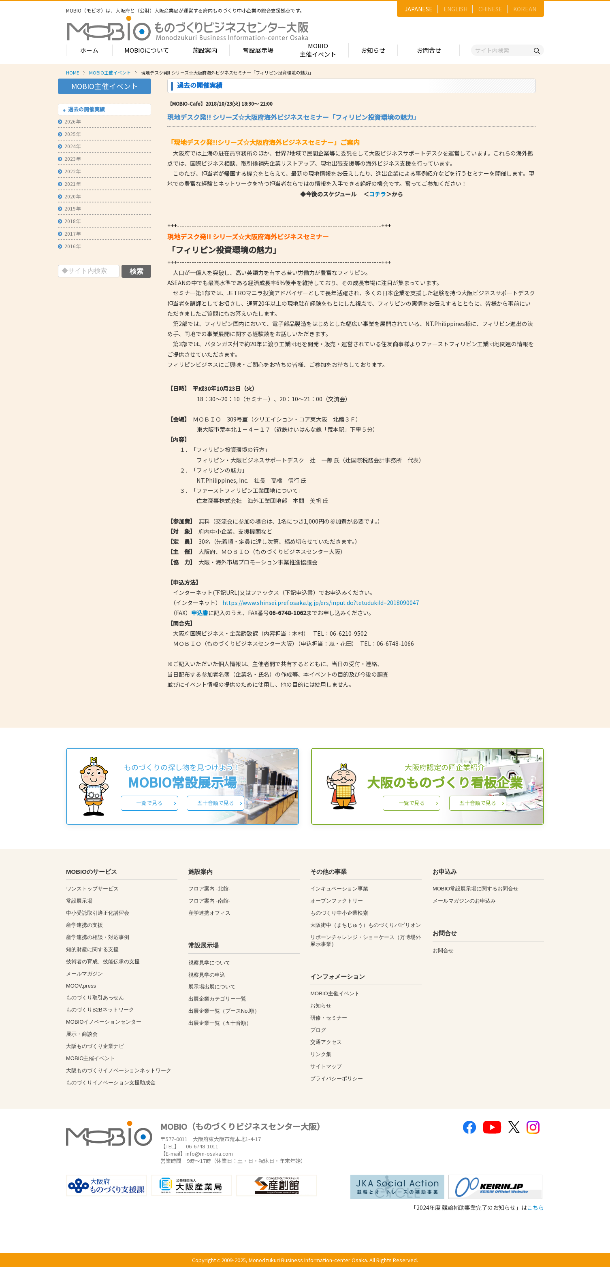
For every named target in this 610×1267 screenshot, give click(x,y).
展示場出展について (212, 987)
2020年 (69, 196)
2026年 (69, 121)
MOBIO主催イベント (318, 49)
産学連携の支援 (84, 925)
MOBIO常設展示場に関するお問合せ (475, 889)
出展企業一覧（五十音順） (220, 1023)
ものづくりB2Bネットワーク (100, 1010)
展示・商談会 (82, 1034)
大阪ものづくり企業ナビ (95, 1046)
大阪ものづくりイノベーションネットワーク (118, 1070)
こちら (535, 1207)
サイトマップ (326, 1066)
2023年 (69, 158)
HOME (72, 72)
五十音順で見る (215, 803)
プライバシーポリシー (336, 1078)
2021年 (69, 183)
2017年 (69, 233)
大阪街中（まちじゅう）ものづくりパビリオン (365, 925)
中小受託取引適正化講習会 (97, 913)
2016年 (69, 246)
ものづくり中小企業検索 (339, 913)
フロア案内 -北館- (209, 889)
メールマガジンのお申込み (464, 901)
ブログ (318, 1030)
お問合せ (429, 50)
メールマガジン (84, 974)
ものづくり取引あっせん (95, 997)
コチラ (377, 194)
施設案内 (205, 50)
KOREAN (524, 9)
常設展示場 (258, 50)
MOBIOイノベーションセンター (103, 1022)
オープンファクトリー (336, 901)
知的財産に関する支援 (92, 949)
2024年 (69, 146)
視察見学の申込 (206, 975)
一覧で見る (149, 803)
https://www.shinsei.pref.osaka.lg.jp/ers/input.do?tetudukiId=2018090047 (320, 602)
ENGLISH (455, 9)
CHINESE (490, 9)
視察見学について (209, 963)
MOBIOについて (146, 50)
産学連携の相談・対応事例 (97, 937)
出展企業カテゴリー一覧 (217, 999)
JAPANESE (419, 9)
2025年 (69, 133)
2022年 (69, 171)
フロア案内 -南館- (209, 901)
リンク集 (320, 1054)
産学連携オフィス (209, 913)
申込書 (199, 613)
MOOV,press (81, 986)
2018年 (69, 220)
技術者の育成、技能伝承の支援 (103, 961)
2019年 (69, 208)
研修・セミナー (328, 1018)
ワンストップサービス (92, 889)
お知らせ (373, 50)
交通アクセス (326, 1042)
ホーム (89, 50)
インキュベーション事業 (339, 889)
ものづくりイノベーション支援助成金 (111, 1083)
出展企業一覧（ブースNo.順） (224, 1011)
